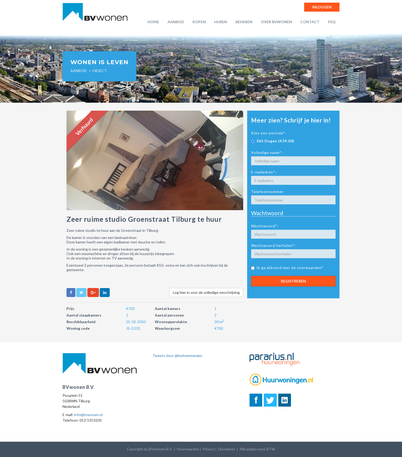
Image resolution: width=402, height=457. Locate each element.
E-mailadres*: (263, 172)
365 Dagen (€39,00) (272, 141)
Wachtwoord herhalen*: (273, 245)
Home (153, 22)
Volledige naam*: (267, 152)
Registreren (293, 281)
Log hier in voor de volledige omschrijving (206, 292)
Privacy (208, 449)
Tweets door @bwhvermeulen (177, 355)
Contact (309, 22)
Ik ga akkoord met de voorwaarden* (287, 267)
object (99, 70)
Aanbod (175, 22)
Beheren (244, 22)
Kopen (199, 22)
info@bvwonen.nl (88, 414)
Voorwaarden (188, 449)
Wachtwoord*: (265, 226)
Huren (220, 22)
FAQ (332, 22)
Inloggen (322, 7)
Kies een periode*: (268, 133)
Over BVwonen (276, 22)
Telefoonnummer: (268, 191)
